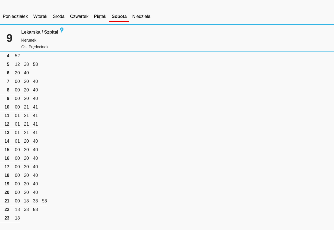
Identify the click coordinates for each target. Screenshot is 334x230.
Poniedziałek (15, 16)
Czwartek (79, 16)
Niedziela (141, 16)
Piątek (100, 16)
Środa (59, 16)
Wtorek (40, 16)
